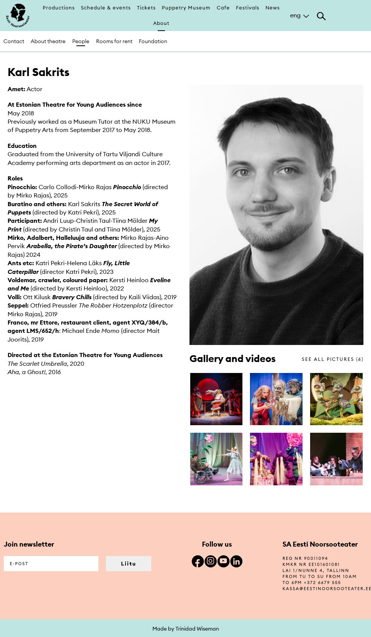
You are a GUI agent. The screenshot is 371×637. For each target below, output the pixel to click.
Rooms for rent (114, 41)
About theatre (48, 41)
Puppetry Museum (186, 8)
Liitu (128, 563)
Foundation (153, 41)
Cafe (223, 8)
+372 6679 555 (322, 582)
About (161, 23)
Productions (59, 8)
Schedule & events (106, 8)
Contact (13, 41)
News (272, 8)
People (80, 41)
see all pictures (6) (332, 359)
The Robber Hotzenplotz (113, 305)
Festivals (247, 8)
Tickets (146, 8)
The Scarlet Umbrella (37, 363)
